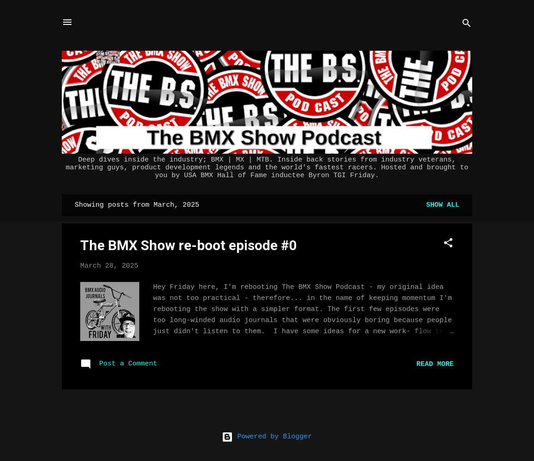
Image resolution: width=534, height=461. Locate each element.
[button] (448, 244)
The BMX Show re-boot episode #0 (188, 245)
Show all (442, 205)
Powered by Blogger (267, 437)
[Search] (466, 25)
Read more (435, 364)
